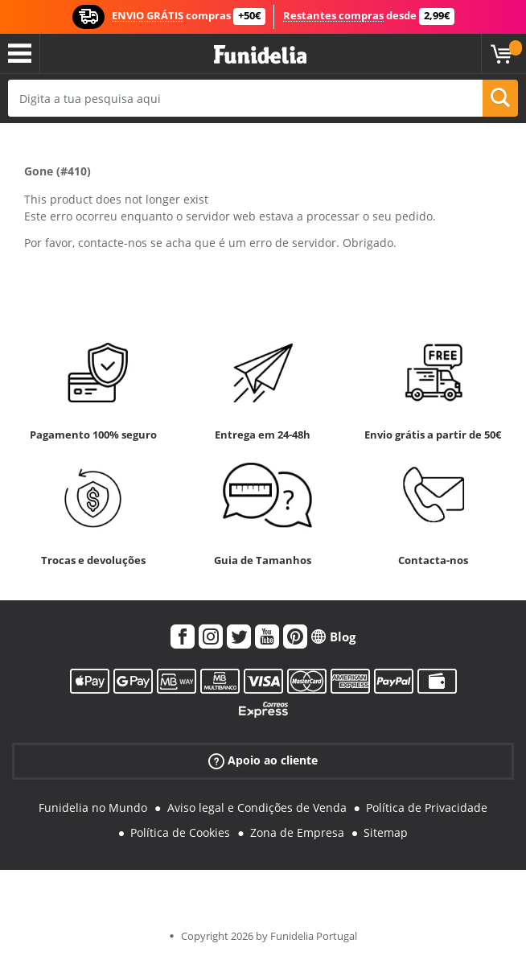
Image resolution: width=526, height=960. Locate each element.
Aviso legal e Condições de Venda (257, 807)
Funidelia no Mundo (93, 807)
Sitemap (386, 832)
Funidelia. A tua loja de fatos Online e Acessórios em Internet (260, 55)
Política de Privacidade (426, 807)
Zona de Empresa (297, 832)
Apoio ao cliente (263, 760)
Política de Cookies (180, 832)
